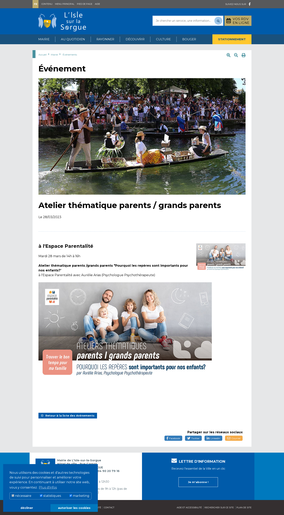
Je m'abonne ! (198, 482)
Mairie (44, 39)
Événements (70, 54)
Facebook (173, 438)
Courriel (233, 438)
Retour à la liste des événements (67, 415)
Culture (163, 39)
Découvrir (135, 39)
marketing (79, 496)
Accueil (42, 54)
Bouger (189, 39)
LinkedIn (213, 438)
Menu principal (64, 4)
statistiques (50, 496)
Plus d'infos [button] (48, 487)
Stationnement (232, 39)
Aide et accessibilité (189, 507)
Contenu (46, 4)
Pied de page (84, 4)
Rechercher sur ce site (219, 507)
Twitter (193, 438)
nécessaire (21, 496)
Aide (97, 4)
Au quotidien (73, 39)
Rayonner (105, 39)
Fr (35, 4)
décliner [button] (27, 508)
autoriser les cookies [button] (74, 508)
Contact (109, 507)
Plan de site (243, 507)
